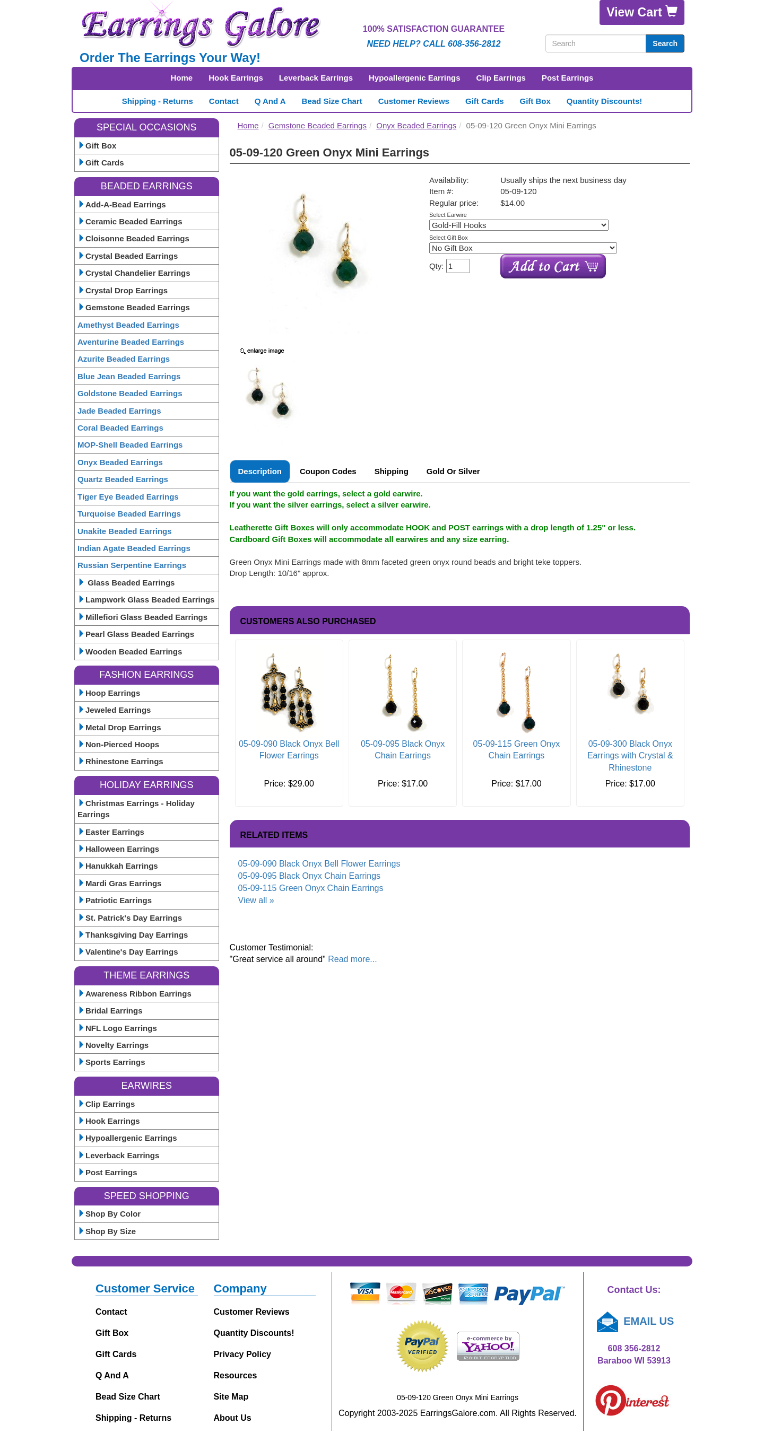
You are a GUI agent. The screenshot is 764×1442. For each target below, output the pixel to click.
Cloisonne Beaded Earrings (133, 238)
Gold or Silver (453, 471)
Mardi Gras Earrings (119, 883)
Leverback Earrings (316, 77)
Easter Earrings (110, 831)
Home (182, 77)
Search (665, 43)
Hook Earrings (236, 77)
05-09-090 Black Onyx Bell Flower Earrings (319, 863)
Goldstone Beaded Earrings (130, 393)
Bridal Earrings (110, 1010)
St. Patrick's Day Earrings (129, 917)
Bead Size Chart (332, 101)
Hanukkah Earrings (117, 865)
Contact (224, 101)
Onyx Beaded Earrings (120, 462)
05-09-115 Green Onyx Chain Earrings (311, 888)
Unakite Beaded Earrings (124, 531)
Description (260, 471)
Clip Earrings (501, 77)
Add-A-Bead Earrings (121, 204)
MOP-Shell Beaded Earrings (130, 444)
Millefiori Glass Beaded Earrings (142, 617)
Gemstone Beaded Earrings (133, 307)
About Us (232, 1417)
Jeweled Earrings (114, 709)
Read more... (352, 959)
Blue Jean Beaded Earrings (128, 376)
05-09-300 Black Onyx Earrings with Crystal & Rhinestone (630, 756)
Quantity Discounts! (605, 101)
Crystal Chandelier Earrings (133, 272)
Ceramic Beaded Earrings (130, 221)
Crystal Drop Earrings (122, 290)
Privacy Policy (243, 1354)
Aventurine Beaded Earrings (130, 341)
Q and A (270, 101)
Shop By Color (109, 1213)
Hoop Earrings (108, 692)
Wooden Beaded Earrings (129, 651)
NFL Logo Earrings (117, 1028)
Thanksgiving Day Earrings (132, 934)
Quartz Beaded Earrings (122, 479)
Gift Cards (484, 101)
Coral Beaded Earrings (120, 427)
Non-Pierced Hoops (118, 744)
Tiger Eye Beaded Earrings (128, 496)
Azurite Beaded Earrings (123, 358)
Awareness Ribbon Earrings (134, 993)
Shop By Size (106, 1231)
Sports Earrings (111, 1062)
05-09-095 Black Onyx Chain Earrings (309, 875)
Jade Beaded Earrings (119, 410)
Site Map (231, 1396)
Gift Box (534, 101)
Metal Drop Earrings (119, 727)
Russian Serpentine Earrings (131, 565)
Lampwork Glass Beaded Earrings (145, 599)
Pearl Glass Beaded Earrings (135, 634)
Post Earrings (568, 77)
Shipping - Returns (157, 101)
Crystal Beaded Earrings (127, 255)
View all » (256, 900)
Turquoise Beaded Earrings (129, 513)
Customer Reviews (413, 101)
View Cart (642, 12)
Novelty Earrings (113, 1045)
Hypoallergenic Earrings (415, 77)
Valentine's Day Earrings (127, 951)
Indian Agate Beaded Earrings (133, 548)
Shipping (392, 471)
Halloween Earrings (118, 848)
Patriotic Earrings (114, 900)
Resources (235, 1375)
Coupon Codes (328, 471)
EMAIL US (634, 1321)
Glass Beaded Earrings (126, 582)
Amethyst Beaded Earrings (128, 324)
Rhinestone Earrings (120, 761)
